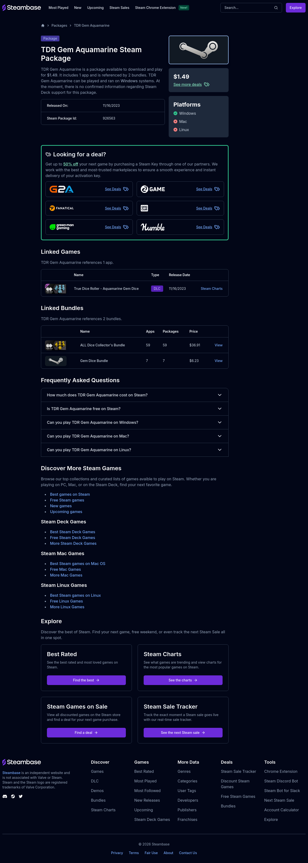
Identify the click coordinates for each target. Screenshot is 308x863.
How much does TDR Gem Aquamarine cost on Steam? (135, 395)
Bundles (98, 800)
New (77, 8)
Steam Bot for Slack (282, 790)
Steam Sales (119, 8)
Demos (97, 790)
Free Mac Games (65, 569)
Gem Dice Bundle (94, 361)
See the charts (183, 680)
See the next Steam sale (183, 732)
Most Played (58, 8)
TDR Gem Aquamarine (91, 25)
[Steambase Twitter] (21, 796)
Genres (184, 771)
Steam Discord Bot (281, 781)
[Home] (43, 25)
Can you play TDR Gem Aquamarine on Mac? (135, 436)
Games (97, 771)
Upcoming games (66, 511)
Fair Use (151, 853)
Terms (134, 853)
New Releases (147, 800)
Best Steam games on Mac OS (77, 563)
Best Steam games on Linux (75, 595)
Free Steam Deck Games (72, 537)
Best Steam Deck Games (72, 531)
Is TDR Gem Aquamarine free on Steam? (135, 409)
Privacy (117, 853)
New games (61, 505)
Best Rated (144, 771)
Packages (59, 25)
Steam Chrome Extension (155, 8)
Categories (187, 781)
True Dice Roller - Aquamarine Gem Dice (106, 288)
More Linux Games (67, 606)
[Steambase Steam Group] (13, 796)
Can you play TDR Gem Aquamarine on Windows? (135, 422)
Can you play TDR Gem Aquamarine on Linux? (135, 450)
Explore (296, 8)
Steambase (11, 773)
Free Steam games (67, 500)
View (219, 345)
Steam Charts (212, 288)
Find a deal (86, 732)
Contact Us (188, 853)
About (168, 853)
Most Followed (147, 790)
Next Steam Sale (279, 800)
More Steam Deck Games (73, 543)
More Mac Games (66, 575)
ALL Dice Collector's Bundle (102, 345)
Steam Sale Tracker (238, 771)
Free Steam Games (238, 796)
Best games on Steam (70, 494)
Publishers (187, 809)
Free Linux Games (66, 601)
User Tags (187, 790)
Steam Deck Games (152, 819)
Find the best (86, 680)
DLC (95, 781)
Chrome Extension (280, 771)
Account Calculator (281, 809)
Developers (188, 800)
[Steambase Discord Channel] (4, 796)
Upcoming (95, 8)
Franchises (187, 819)
